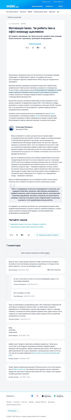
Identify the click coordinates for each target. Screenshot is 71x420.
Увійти (60, 6)
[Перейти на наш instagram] (37, 398)
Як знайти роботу (12, 12)
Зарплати (52, 12)
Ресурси (9, 404)
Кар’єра (31, 404)
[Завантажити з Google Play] (59, 398)
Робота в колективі (35, 44)
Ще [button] (59, 12)
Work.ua (52, 122)
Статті (30, 12)
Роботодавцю (59, 2)
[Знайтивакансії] (37, 6)
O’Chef (37, 124)
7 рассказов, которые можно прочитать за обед (26, 235)
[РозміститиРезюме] (50, 6)
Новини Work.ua (40, 404)
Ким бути (23, 12)
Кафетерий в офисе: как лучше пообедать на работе (28, 233)
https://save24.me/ (19, 378)
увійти (47, 262)
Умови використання (13, 407)
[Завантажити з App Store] (46, 398)
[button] (45, 48)
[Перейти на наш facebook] (32, 398)
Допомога (51, 404)
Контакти (17, 404)
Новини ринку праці (40, 12)
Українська (11, 398)
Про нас (24, 404)
